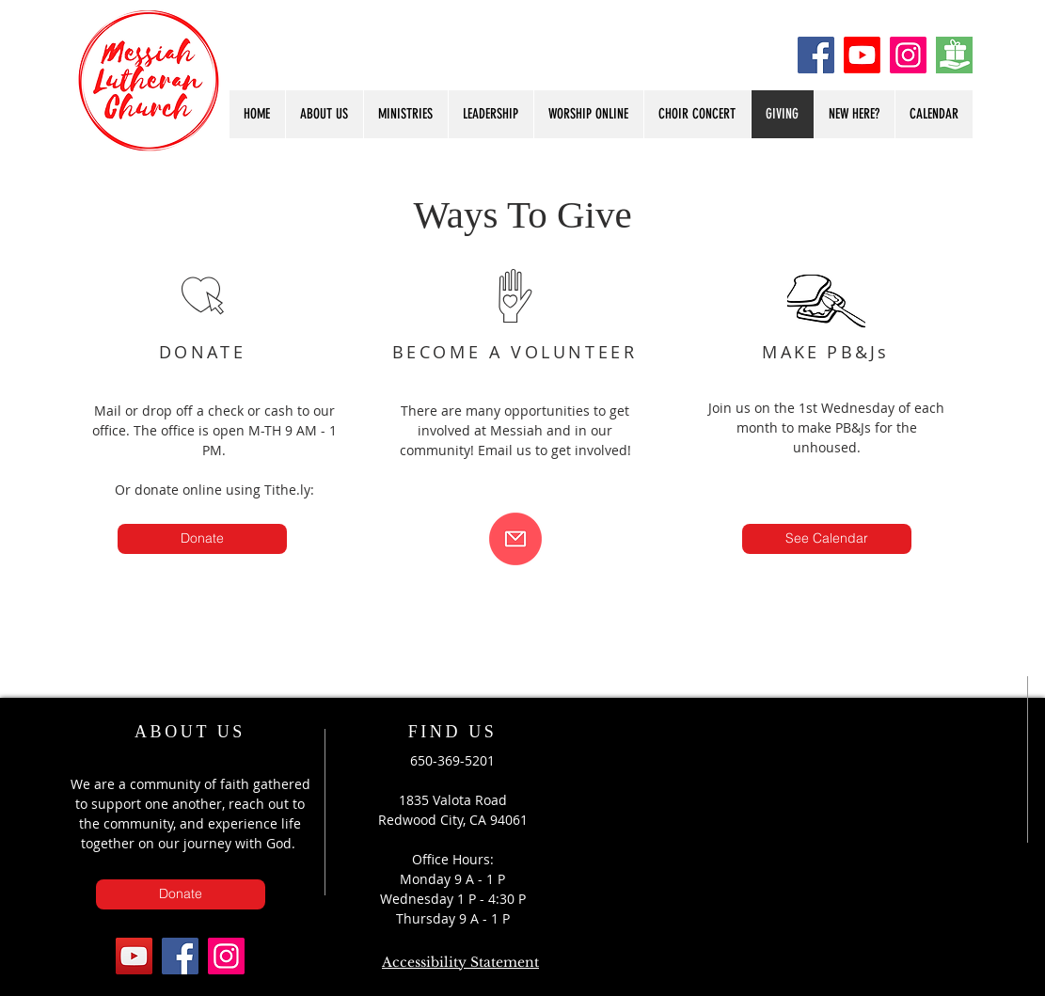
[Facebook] (816, 55)
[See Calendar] (826, 539)
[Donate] (954, 55)
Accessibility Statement (460, 962)
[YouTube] (134, 956)
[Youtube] (862, 55)
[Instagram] (908, 55)
